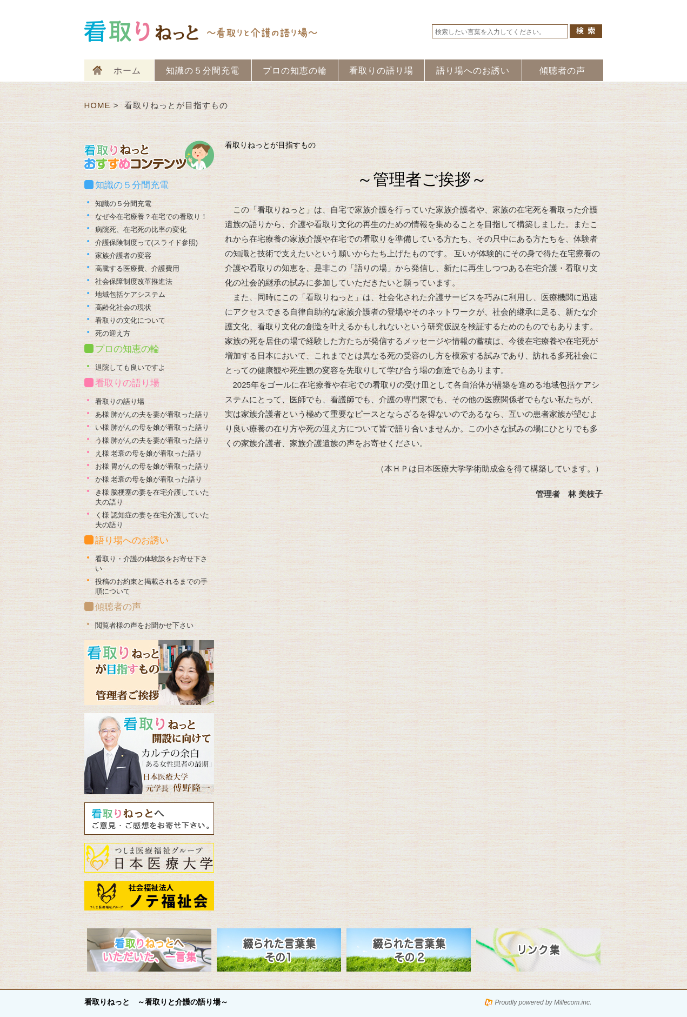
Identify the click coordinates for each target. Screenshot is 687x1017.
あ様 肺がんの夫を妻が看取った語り (152, 414)
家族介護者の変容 (123, 255)
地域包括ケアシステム (130, 294)
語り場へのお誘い (473, 70)
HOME (97, 105)
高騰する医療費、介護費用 (137, 268)
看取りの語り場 (381, 70)
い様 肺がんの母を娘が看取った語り (152, 427)
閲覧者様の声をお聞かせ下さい (144, 625)
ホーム (127, 70)
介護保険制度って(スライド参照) (146, 242)
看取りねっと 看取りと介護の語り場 (201, 31)
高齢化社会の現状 (123, 307)
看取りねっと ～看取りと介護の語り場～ (156, 1002)
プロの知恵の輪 (295, 70)
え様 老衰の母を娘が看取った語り (149, 453)
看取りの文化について (130, 320)
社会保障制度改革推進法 (133, 281)
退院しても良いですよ (130, 367)
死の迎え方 (112, 333)
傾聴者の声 (562, 70)
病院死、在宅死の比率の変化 (140, 229)
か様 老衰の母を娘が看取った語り (149, 479)
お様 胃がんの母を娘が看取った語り (152, 466)
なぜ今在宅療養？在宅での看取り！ (151, 216)
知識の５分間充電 (202, 70)
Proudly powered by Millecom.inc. (543, 1002)
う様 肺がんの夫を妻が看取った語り (152, 440)
